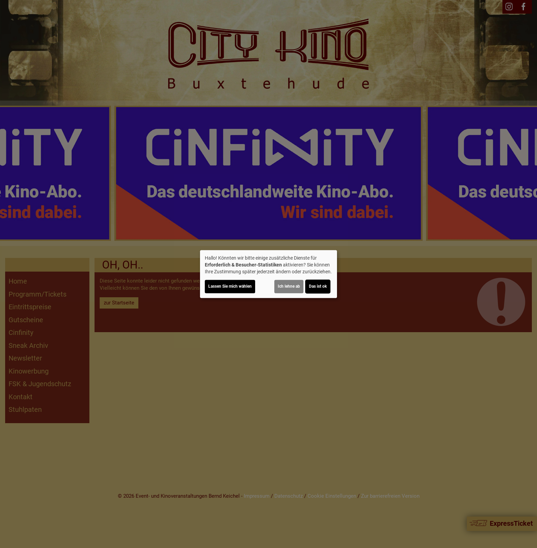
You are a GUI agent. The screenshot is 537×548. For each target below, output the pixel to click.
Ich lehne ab (289, 286)
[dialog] (268, 274)
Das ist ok (318, 286)
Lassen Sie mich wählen (230, 286)
